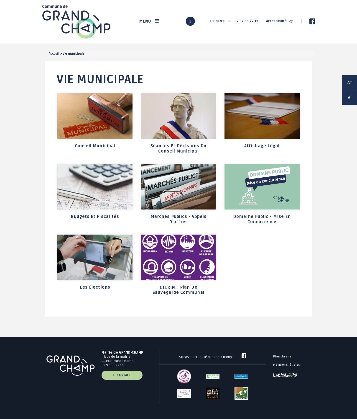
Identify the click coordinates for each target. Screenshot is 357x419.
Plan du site (282, 356)
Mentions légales (286, 365)
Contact (217, 21)
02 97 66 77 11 (246, 21)
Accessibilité (279, 21)
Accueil (54, 54)
